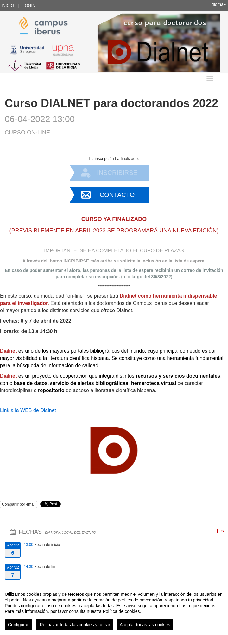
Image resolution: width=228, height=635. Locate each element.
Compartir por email (18, 504)
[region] (114, 608)
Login (28, 5)
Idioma (218, 4)
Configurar (18, 624)
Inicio (8, 5)
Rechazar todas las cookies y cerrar (75, 624)
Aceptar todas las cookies (145, 624)
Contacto (117, 194)
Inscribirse (117, 172)
